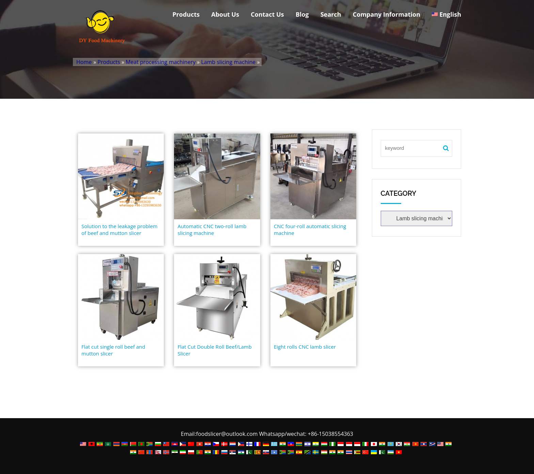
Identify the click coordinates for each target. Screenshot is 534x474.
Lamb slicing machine (228, 62)
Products (186, 14)
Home (84, 62)
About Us (225, 14)
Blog (302, 14)
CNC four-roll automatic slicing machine (310, 229)
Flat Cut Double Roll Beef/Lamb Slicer (214, 350)
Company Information (386, 14)
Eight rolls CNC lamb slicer (305, 346)
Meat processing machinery (160, 62)
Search (330, 14)
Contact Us (267, 14)
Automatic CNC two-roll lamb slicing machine (211, 229)
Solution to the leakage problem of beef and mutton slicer (119, 229)
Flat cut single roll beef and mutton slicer (113, 350)
